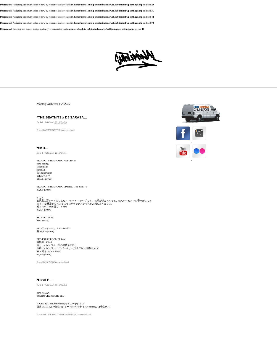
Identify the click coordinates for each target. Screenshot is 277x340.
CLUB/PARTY (51, 130)
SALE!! (48, 262)
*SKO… (42, 148)
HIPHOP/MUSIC (66, 314)
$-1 (41, 122)
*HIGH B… (45, 280)
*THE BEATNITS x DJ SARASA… (62, 117)
